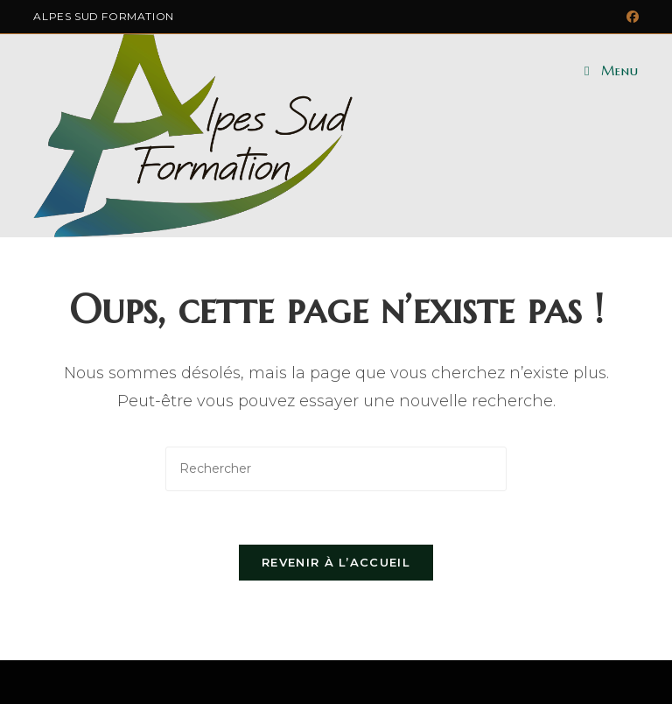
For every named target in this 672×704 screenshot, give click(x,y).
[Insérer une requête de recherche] (336, 469)
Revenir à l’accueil (336, 562)
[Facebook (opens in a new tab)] (630, 16)
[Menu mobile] (611, 70)
